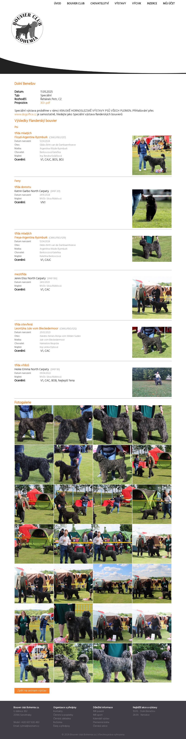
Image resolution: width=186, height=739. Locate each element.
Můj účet (169, 3)
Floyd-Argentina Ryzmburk (30, 137)
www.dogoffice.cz (25, 114)
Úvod (57, 3)
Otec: (17, 145)
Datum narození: (22, 141)
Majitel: (18, 156)
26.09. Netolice (141, 715)
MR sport (98, 715)
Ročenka (57, 722)
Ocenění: (19, 160)
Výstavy (120, 3)
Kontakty (58, 711)
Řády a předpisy (61, 726)
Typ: (17, 95)
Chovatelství (99, 3)
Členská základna (62, 719)
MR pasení (98, 711)
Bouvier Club (75, 3)
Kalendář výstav (101, 719)
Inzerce (152, 3)
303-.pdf (45, 103)
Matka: (17, 148)
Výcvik (136, 3)
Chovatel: (19, 152)
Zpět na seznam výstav (32, 690)
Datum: (19, 92)
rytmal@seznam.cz (29, 726)
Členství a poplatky (63, 715)
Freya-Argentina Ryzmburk (30, 237)
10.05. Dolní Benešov (144, 711)
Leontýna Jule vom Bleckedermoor (36, 328)
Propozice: (21, 103)
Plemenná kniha (101, 722)
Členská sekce (100, 726)
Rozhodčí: (20, 99)
